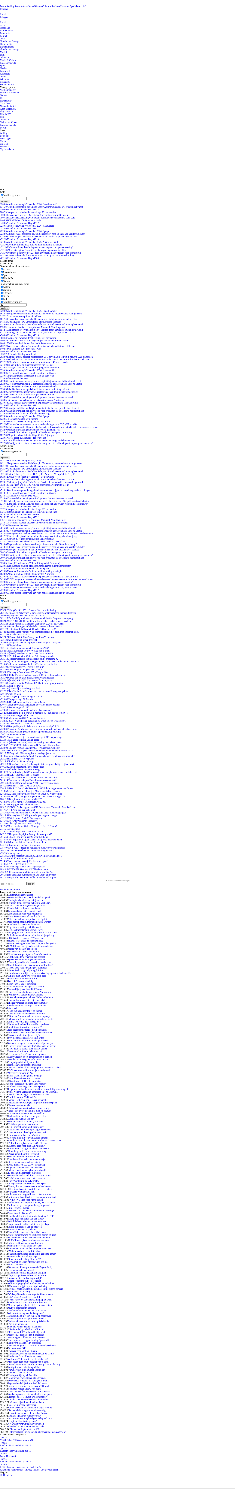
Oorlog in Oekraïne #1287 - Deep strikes (24, 672)
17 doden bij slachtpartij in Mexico (24, 1173)
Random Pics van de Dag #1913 (19, 209)
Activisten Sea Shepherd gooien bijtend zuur (30, 1418)
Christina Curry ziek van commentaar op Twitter (31, 1353)
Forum (3, 6)
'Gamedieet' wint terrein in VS (22, 978)
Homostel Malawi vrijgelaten (22, 1229)
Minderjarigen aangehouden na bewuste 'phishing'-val (30, 429)
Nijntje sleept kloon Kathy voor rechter (26, 1083)
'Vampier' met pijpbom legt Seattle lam (26, 1370)
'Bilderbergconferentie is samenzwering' (27, 1151)
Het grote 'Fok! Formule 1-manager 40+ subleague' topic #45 (34, 712)
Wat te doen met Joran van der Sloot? (26, 1218)
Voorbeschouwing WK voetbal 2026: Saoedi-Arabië (28, 204)
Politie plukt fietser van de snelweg (25, 1226)
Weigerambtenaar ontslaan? (21, 895)
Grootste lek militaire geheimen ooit (25, 1051)
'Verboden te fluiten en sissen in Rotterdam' (30, 1391)
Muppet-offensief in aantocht (22, 1307)
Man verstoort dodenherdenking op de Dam (30, 1299)
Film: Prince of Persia (18, 1208)
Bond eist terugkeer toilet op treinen (25, 1011)
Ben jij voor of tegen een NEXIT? (21, 799)
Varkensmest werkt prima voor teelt (25, 1245)
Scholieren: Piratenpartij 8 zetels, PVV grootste (32, 1202)
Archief (82, 6)
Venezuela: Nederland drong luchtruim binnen (30, 1175)
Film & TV (5, 114)
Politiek (3, 36)
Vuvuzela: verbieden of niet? (21, 1191)
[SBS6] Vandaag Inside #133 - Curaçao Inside (26, 653)
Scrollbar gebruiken (12, 195)
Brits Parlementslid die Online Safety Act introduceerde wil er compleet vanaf (41, 207)
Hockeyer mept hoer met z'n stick (24, 1135)
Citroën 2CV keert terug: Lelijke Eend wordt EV (27, 394)
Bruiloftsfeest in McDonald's (22, 1097)
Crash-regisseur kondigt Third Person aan (26, 1029)
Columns (46, 6)
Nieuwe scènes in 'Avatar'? (20, 1372)
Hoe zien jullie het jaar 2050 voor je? (21, 669)
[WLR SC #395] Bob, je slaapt (19, 775)
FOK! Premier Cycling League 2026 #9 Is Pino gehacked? (32, 675)
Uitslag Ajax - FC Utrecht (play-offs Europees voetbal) (30, 321)
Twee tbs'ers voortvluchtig (20, 981)
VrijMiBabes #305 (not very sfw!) (20, 220)
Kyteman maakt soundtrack (21, 1270)
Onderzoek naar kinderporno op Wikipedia (28, 1321)
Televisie (4, 57)
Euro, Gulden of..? (17, 1264)
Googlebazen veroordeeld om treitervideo (28, 1399)
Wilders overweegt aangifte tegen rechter (28, 1059)
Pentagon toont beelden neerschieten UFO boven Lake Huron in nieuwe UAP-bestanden (46, 357)
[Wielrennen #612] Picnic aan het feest (22, 718)
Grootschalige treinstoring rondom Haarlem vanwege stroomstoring (36, 432)
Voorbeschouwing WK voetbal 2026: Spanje (24, 231)
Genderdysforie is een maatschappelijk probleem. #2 (29, 659)
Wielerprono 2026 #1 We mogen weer (23, 818)
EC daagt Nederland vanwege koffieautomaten (30, 1294)
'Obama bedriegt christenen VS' (24, 1429)
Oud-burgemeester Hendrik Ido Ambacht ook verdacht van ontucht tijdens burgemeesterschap (49, 427)
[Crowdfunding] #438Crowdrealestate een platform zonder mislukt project (39, 772)
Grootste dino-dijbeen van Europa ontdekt (28, 1137)
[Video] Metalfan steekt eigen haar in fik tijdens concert (36, 1289)
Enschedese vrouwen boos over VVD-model (29, 1386)
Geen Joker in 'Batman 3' (20, 1213)
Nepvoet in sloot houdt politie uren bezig (27, 1132)
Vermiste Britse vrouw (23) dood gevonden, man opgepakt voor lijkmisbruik (40, 252)
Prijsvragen (5, 138)
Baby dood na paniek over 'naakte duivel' (27, 1048)
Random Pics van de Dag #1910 (19, 239)
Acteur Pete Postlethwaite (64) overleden (27, 967)
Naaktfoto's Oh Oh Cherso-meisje (25, 1081)
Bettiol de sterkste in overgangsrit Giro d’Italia (26, 421)
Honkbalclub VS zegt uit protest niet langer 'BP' (31, 1216)
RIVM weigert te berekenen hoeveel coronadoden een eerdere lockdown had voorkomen (46, 579)
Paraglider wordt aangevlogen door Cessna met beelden (30, 704)
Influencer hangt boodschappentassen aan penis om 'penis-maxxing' (36, 247)
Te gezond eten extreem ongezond (24, 911)
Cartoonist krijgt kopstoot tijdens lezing (28, 1286)
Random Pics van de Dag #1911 (19, 228)
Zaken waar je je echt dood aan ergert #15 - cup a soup (30, 737)
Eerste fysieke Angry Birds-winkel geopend (29, 897)
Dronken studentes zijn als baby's (24, 1035)
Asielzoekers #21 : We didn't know (20, 723)
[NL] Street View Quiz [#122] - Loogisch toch (27, 656)
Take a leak (12, 1008)
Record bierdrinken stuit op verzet (24, 1078)
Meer (2, 130)
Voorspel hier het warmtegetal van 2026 (23, 802)
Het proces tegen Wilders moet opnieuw (27, 1054)
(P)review (7, 293)
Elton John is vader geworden (22, 984)
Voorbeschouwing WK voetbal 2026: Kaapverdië (27, 225)
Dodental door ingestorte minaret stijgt (27, 1410)
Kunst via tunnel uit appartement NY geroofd (29, 992)
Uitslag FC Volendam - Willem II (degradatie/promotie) (30, 367)
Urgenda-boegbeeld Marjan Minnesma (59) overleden (30, 791)
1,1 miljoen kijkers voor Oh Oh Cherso (27, 1143)
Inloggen (4, 9)
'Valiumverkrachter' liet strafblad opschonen (29, 1024)
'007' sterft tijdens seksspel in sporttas (26, 1038)
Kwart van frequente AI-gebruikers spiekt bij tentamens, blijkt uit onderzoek (40, 381)
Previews (64, 6)
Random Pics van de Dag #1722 (19, 517)
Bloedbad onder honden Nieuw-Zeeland (27, 1426)
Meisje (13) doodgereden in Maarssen (26, 1334)
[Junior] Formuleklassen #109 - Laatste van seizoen (29, 783)
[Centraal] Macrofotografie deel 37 (21, 688)
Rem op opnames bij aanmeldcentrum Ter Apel (27, 872)
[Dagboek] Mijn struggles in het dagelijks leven (27, 753)
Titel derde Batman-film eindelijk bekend (28, 1040)
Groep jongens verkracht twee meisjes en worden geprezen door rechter (38, 236)
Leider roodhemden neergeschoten (24, 1280)
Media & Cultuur (8, 60)
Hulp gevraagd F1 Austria (16, 699)
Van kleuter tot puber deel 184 (18, 640)
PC (1, 98)
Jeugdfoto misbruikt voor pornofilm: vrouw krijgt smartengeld (38, 1089)
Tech (2, 38)
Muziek (3, 52)
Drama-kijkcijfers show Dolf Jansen (25, 989)
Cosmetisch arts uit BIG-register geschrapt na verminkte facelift (34, 215)
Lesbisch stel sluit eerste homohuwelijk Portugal (31, 1210)
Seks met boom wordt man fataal (23, 1156)
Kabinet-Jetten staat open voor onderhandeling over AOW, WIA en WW (38, 424)
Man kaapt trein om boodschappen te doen (28, 1361)
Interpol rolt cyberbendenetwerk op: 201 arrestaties (28, 212)
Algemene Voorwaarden (11, 1469)
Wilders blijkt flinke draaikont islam (26, 1402)
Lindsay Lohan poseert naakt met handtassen (29, 1186)
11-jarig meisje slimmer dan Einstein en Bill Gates (33, 932)
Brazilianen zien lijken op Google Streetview (29, 1129)
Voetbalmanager (8, 90)
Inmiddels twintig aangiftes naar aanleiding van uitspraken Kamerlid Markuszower (44, 503)
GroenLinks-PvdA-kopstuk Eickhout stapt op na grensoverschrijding (37, 255)
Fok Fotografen (11, 685)
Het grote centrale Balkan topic (19, 739)
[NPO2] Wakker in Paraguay (18, 820)
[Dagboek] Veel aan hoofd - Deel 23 (22, 615)
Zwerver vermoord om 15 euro (22, 1351)
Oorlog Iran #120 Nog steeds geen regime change (28, 815)
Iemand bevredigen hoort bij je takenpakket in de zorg (34, 1364)
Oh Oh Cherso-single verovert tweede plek (28, 1094)
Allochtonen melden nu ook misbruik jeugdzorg (31, 935)
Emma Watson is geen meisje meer (24, 1021)
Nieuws (38, 6)
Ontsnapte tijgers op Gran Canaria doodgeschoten (32, 1345)
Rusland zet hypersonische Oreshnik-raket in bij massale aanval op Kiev (38, 319)
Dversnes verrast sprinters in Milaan (20, 316)
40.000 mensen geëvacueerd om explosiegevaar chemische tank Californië (39, 402)
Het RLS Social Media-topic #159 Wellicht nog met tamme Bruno (36, 788)
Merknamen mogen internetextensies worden (29, 922)
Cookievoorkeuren (49, 1469)
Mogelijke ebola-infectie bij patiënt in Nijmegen (27, 435)
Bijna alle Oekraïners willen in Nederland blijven (28, 877)
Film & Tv (8, 278)
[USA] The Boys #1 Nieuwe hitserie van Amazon (28, 777)
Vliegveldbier (10, 645)
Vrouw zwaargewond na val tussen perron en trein (32, 1235)
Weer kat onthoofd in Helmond (24, 1154)
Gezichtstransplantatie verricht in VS (25, 930)
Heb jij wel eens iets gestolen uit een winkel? (30, 1189)
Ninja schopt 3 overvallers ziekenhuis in (27, 1275)
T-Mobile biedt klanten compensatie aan (27, 1221)
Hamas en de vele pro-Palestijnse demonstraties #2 (28, 780)
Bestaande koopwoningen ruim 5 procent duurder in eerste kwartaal (36, 397)
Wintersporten (7, 84)
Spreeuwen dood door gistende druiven (26, 959)
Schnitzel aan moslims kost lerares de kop (29, 1108)
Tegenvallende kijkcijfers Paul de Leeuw (27, 1383)
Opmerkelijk (6, 44)
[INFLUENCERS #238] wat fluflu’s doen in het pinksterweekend (36, 621)
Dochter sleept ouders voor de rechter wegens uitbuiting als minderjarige (39, 392)
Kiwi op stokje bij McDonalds (22, 1375)
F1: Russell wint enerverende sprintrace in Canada (28, 373)
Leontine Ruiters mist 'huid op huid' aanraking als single (31, 244)
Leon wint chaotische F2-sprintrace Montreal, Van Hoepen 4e (33, 327)
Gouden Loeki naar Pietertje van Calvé (26, 1000)
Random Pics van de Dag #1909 (19, 258)
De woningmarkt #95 (14, 707)
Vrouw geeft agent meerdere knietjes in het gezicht (32, 943)
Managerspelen (7, 87)
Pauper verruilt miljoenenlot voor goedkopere (30, 1224)
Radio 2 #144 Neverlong (16, 761)
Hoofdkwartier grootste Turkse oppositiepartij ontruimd (30, 731)
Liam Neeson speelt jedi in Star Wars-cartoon (29, 954)
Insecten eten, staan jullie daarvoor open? (24, 861)
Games (3, 95)
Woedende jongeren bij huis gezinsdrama (29, 1380)
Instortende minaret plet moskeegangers (28, 1413)
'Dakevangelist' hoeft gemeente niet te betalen (30, 1056)
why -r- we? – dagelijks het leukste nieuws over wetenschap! (32, 847)
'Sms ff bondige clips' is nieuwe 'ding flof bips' (30, 965)
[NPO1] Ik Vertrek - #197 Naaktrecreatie (24, 869)
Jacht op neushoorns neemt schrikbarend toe (29, 1237)
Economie (5, 33)
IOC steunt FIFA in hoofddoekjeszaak (27, 1332)
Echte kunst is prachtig (19, 1291)
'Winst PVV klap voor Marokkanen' (26, 1200)
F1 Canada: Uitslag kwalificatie (18, 354)
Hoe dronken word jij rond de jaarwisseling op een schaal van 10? (39, 973)
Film (2, 55)
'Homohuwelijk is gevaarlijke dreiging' (27, 1272)
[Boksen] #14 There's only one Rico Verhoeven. (27, 637)
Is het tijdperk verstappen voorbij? (20, 823)
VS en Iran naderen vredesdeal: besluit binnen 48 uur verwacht (34, 362)
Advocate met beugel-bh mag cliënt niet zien (29, 1194)
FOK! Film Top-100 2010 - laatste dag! (27, 1164)
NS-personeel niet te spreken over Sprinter (28, 919)
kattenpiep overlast (12, 734)
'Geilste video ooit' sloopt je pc (22, 1256)
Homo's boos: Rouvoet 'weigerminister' (28, 1397)
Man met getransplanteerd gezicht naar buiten (30, 1305)
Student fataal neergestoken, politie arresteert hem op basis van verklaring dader (42, 234)
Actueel (3, 25)
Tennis (3, 76)
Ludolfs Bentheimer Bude (17, 858)
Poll (5, 299)
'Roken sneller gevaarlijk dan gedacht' (27, 957)
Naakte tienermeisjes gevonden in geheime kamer (32, 1253)
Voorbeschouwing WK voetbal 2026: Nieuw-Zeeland (29, 242)
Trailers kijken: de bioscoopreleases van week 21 (27, 365)
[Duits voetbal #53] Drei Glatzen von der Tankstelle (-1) (31, 856)
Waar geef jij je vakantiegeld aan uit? (21, 696)
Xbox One (5, 103)
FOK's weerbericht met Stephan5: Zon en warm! (27, 343)
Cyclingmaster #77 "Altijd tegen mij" (22, 667)
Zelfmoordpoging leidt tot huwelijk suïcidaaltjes (31, 1283)
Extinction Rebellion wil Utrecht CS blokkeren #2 (28, 629)
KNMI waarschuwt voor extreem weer (26, 1178)
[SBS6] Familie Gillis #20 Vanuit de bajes (24, 837)
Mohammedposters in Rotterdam (25, 1251)
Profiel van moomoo (10, 889)
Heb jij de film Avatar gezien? (22, 1421)
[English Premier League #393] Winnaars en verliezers (30, 748)
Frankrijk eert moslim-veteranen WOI (26, 1027)
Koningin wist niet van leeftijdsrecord (26, 900)
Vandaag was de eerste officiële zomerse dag (24, 413)
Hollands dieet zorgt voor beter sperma (26, 1086)
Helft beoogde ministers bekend (23, 1124)
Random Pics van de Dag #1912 (19, 223)
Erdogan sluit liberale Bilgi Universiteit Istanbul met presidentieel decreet (39, 408)
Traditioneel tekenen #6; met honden (22, 766)
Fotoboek (4, 136)
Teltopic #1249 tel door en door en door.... (24, 842)
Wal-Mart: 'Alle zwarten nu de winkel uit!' (28, 1359)
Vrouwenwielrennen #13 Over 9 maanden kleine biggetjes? (33, 812)
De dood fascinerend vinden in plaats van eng (26, 710)
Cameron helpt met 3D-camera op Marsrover (29, 1316)
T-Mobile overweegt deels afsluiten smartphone (31, 946)
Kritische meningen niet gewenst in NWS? (24, 648)
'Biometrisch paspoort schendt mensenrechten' (30, 1032)
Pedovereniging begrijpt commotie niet (27, 1005)
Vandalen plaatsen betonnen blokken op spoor (30, 1394)
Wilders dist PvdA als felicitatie (24, 924)
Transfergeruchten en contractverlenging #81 (26, 850)
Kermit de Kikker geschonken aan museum (28, 1148)
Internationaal (6, 30)
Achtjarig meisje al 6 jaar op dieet (24, 1062)
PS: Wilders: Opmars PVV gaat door (26, 938)
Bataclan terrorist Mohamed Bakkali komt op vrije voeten (31, 683)
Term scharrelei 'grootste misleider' (25, 1065)
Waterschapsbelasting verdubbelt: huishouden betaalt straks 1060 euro (37, 217)
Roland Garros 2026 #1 (15, 634)
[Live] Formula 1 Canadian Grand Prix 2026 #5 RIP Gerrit (32, 623)
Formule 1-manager (9, 92)
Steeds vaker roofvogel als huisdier (25, 1162)
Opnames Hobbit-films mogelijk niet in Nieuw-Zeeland (34, 1067)
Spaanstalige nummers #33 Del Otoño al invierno (28, 874)
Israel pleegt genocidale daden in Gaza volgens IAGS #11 (32, 626)
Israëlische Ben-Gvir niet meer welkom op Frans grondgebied (34, 691)
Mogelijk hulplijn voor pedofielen (25, 913)
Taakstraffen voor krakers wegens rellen (27, 1116)
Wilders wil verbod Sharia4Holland (26, 994)
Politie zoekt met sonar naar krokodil (25, 1243)
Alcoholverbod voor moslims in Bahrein (27, 1302)
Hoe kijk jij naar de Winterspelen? (24, 1415)
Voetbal (3, 68)
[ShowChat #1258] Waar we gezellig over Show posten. (31, 742)
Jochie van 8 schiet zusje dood (22, 949)
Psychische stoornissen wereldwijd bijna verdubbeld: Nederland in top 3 (38, 544)
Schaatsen (5, 82)
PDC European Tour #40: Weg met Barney (25, 650)
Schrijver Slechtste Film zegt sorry (24, 1343)
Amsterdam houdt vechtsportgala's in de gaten (30, 1248)
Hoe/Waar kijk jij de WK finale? (23, 1181)
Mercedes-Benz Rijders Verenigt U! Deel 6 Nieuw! (28, 826)
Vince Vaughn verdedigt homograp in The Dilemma (33, 1092)
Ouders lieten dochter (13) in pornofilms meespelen (32, 1102)
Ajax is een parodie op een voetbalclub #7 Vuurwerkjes (31, 793)
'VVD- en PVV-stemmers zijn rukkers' (27, 1113)
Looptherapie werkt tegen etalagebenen (27, 1378)
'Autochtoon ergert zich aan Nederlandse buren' (32, 997)
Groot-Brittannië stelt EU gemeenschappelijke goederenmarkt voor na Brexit (41, 384)
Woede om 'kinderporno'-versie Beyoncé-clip (30, 1267)
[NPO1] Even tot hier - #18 (17, 864)
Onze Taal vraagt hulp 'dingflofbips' (26, 970)
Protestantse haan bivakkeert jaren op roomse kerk (32, 1197)
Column (7, 290)
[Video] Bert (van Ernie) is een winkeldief (28, 1100)
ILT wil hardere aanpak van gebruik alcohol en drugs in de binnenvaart (37, 440)
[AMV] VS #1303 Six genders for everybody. (26, 680)
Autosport (5, 73)
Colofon (4, 144)
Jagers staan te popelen (20, 1105)
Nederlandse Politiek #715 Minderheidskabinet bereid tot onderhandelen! (39, 632)
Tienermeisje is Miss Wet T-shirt (23, 951)
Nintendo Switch (8, 106)
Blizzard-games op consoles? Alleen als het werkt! (32, 1046)
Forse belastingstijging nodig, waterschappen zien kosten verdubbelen (37, 756)
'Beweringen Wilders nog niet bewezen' (27, 1337)
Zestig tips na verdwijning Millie (23, 1367)
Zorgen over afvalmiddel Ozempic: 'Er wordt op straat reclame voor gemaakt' (41, 313)
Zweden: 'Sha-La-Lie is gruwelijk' (25, 1278)
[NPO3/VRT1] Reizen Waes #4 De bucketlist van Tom (30, 745)
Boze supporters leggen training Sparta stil (28, 1340)
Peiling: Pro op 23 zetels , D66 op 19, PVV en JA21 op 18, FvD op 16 (37, 332)
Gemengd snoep (11, 853)
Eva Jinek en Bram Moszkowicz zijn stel (28, 1262)
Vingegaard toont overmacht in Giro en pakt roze (27, 375)
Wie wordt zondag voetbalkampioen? (26, 1313)
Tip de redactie (7, 149)
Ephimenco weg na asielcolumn (20, 845)
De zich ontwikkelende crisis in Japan (22, 702)
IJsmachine (10, 829)
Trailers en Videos (8, 122)
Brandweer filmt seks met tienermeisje (26, 1159)
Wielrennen (5, 79)
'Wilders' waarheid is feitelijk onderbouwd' (29, 1070)
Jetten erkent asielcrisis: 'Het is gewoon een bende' (28, 386)
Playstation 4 (6, 100)
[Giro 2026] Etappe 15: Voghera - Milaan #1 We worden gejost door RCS (40, 661)
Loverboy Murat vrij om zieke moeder (27, 1318)
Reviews (56, 6)
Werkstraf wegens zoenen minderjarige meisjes (30, 1043)
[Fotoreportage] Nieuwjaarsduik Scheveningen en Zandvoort (37, 1432)
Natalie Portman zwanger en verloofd (26, 986)
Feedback (4, 146)
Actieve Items (27, 6)
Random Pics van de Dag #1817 (19, 590)
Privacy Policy (32, 1469)
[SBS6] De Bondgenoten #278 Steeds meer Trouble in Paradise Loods (38, 807)
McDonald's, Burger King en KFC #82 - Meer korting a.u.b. (32, 796)
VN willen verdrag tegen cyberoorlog (26, 1424)
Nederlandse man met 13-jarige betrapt (27, 1310)
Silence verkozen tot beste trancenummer (27, 1002)
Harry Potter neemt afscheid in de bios (26, 916)
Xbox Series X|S (8, 109)
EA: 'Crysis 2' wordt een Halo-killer (25, 1297)
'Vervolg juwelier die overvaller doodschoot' (30, 962)
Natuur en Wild (10, 694)
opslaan (4, 201)
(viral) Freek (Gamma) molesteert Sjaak (27, 1183)
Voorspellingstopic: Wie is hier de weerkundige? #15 (29, 726)
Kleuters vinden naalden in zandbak (25, 1326)
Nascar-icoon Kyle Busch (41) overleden (23, 437)
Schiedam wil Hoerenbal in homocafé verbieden (31, 1019)
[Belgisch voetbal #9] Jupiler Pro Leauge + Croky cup (30, 642)
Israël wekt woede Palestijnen (22, 1405)
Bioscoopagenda (8, 63)
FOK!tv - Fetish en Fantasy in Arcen (25, 1121)
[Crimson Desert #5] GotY (17, 758)
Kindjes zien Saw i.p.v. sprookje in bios (27, 975)
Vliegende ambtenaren (14, 378)
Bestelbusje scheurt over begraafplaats (22, 866)
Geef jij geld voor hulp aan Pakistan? (27, 1146)
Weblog (10, 6)
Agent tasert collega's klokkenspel (24, 927)
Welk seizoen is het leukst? (21, 1119)
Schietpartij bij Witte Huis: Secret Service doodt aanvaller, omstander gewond (41, 330)
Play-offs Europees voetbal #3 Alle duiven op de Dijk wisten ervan (36, 750)
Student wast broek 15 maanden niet (25, 940)
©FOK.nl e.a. (6, 1475)
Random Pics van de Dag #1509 (19, 514)
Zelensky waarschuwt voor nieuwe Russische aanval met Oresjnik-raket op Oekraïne (44, 359)
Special (6, 296)
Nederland (5, 28)
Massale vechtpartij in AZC (21, 1073)
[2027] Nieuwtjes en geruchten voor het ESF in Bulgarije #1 (33, 721)
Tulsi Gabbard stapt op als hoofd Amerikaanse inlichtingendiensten (35, 389)
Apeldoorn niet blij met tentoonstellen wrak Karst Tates (34, 1140)
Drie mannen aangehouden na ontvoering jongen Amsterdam (32, 400)
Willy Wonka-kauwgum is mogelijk (25, 1075)
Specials (74, 6)
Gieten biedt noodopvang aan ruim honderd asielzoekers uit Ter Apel (37, 593)
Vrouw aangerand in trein (16, 715)
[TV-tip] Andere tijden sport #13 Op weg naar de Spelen (31, 839)
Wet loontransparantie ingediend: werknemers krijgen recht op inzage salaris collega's (45, 490)
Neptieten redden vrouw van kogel (24, 1388)
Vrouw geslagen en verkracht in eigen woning (30, 1407)
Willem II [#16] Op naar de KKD (20, 785)
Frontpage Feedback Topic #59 (19, 804)
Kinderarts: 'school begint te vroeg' (24, 1356)
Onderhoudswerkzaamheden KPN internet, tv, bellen (28, 664)
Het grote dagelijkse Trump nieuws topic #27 (26, 834)
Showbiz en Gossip (9, 41)
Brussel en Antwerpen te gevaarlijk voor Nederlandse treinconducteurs (38, 613)
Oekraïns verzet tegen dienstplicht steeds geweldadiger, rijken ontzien (38, 764)
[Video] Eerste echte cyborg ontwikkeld (27, 1170)
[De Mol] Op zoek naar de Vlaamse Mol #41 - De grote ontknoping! (36, 618)
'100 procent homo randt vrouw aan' (26, 1127)
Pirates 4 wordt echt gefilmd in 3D (24, 1259)
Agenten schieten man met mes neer (25, 1167)
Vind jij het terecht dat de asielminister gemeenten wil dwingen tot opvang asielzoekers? (46, 443)
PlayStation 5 (6, 111)
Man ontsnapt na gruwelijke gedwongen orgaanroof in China (33, 250)
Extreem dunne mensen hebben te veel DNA (29, 903)
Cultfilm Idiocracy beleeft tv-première (26, 1013)
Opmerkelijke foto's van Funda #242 (21, 831)
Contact (3, 141)
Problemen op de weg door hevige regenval (28, 1205)
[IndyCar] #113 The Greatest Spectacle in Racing (28, 610)
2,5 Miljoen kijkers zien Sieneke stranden (29, 1240)
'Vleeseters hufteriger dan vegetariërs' (27, 905)
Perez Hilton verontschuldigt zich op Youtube (29, 1110)
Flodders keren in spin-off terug (20, 769)
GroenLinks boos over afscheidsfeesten (27, 1232)
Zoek (17, 6)
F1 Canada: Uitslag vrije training (19, 419)
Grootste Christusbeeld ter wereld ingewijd (29, 1016)
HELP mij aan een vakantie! (17, 810)
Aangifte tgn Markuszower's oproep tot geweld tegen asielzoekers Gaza (38, 729)
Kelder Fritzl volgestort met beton (24, 908)
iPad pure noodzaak (17, 1324)
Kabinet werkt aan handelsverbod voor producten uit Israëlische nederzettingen (42, 410)
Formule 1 (5, 71)
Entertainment (7, 46)
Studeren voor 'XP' (17, 1348)
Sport (2, 65)
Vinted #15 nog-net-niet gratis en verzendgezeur (27, 677)
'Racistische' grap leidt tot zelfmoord (26, 1329)
